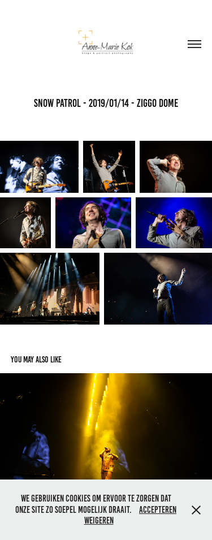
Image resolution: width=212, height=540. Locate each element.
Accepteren (157, 510)
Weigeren (99, 520)
